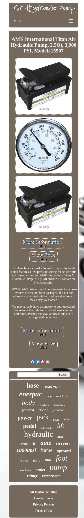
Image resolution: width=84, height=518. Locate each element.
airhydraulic (47, 427)
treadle (44, 404)
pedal (29, 426)
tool (48, 459)
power (25, 417)
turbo (66, 419)
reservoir (51, 386)
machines (25, 470)
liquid (56, 419)
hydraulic (38, 434)
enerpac (30, 394)
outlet (40, 470)
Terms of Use (43, 510)
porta (36, 460)
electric (43, 410)
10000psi (26, 450)
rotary (32, 475)
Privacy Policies (43, 504)
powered (28, 410)
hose (33, 385)
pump (58, 467)
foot (61, 458)
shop (49, 396)
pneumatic (26, 443)
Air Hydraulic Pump (43, 492)
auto (46, 442)
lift (60, 425)
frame (47, 450)
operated (64, 451)
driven (63, 443)
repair (24, 460)
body (28, 402)
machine (62, 396)
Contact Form (43, 498)
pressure (58, 409)
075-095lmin (59, 405)
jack (43, 417)
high (60, 436)
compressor (51, 476)
